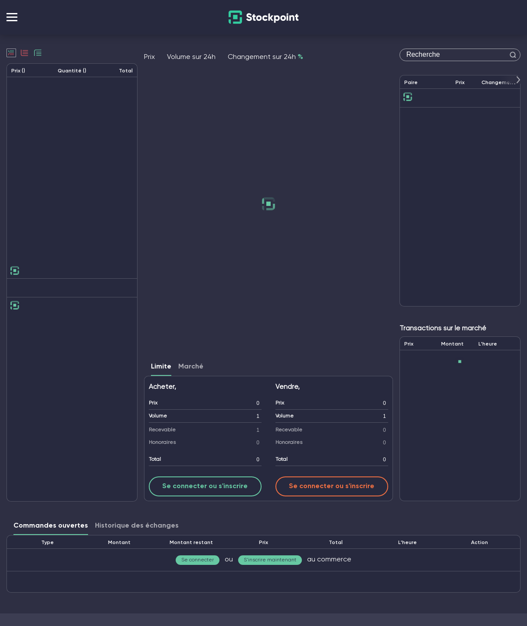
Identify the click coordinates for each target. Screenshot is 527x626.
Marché (190, 366)
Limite (161, 366)
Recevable (162, 430)
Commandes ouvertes (50, 525)
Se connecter (197, 560)
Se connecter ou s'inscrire (205, 486)
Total (155, 459)
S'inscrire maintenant (270, 560)
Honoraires (162, 442)
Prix (153, 403)
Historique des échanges (137, 525)
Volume (158, 416)
